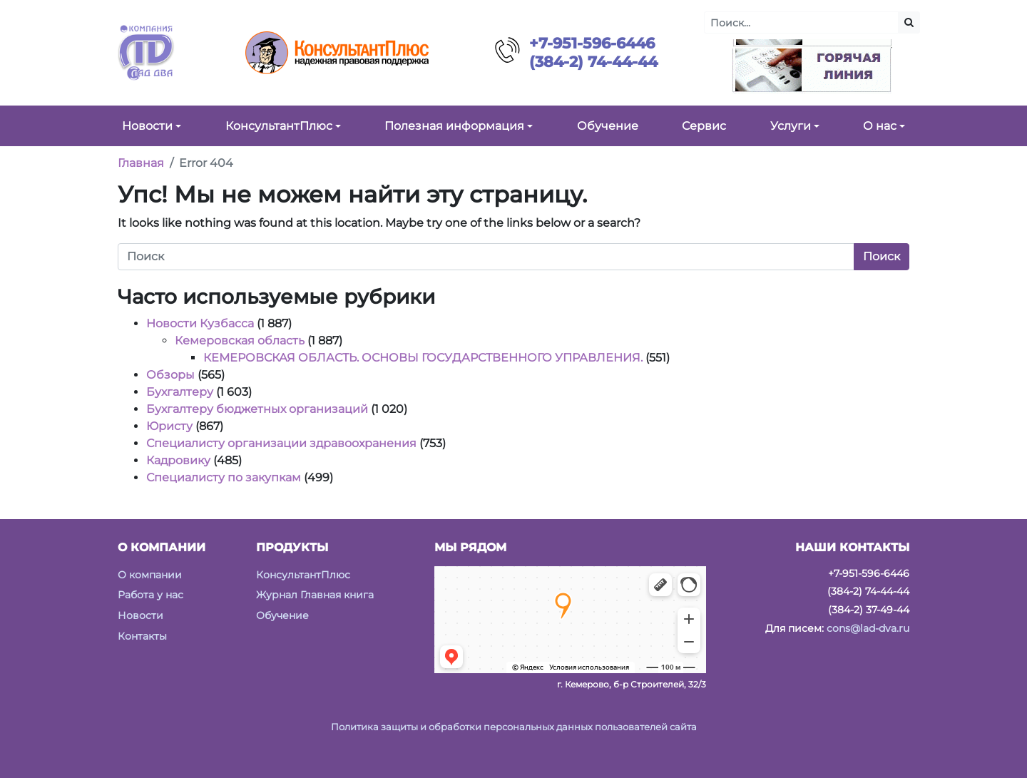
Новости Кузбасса (200, 323)
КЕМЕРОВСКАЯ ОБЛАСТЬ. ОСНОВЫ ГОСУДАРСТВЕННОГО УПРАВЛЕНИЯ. (423, 357)
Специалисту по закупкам (223, 477)
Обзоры (170, 375)
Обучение (282, 615)
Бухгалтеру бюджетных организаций (257, 409)
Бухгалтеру (179, 392)
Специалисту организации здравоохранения (281, 443)
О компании (150, 574)
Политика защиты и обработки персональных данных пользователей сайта (514, 727)
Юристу (169, 426)
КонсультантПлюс (303, 574)
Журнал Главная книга (315, 594)
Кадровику (178, 460)
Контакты (142, 636)
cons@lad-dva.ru (868, 628)
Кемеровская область (240, 340)
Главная (141, 163)
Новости (140, 615)
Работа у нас (150, 594)
